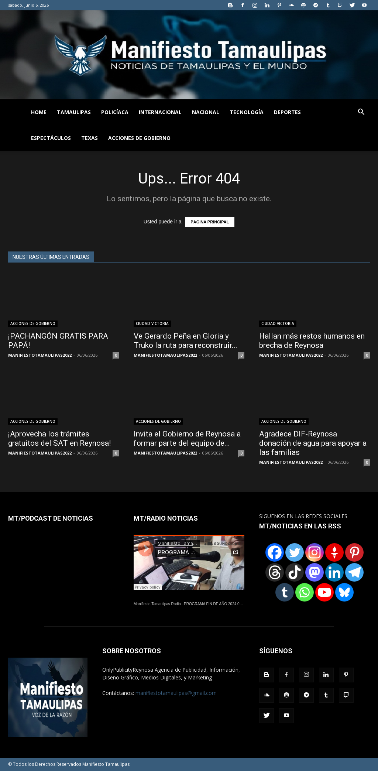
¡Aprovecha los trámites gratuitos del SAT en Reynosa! (59, 438)
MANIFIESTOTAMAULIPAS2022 (40, 355)
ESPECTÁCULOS (51, 137)
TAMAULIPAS (74, 112)
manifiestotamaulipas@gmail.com (176, 692)
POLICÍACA (114, 112)
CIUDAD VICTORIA (152, 323)
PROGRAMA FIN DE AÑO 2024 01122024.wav (222, 604)
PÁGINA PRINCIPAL (209, 222)
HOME (39, 112)
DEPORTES (287, 112)
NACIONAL (205, 112)
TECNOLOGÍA (247, 112)
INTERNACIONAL (160, 112)
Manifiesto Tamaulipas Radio (157, 604)
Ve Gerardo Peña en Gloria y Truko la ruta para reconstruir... (185, 341)
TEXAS (89, 137)
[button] (361, 112)
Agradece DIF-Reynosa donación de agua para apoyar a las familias (313, 443)
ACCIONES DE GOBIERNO (139, 137)
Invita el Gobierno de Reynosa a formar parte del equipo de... (187, 438)
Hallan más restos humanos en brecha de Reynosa (312, 341)
